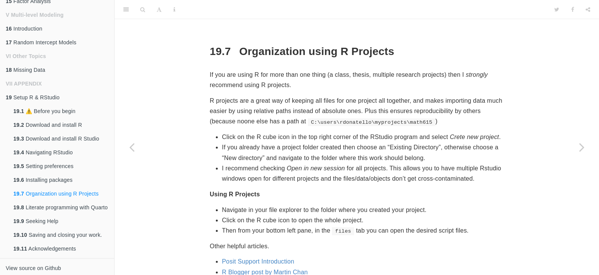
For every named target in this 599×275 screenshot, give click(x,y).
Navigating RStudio (43, 152)
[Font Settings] (159, 9)
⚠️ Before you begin (44, 111)
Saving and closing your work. (57, 235)
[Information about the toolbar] (174, 9)
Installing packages (43, 180)
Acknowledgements (44, 249)
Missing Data (25, 70)
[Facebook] (572, 9)
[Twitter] (557, 9)
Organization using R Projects (56, 194)
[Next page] (582, 147)
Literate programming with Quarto (60, 207)
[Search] (142, 9)
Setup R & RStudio (33, 97)
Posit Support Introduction (258, 261)
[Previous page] (132, 147)
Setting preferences (43, 166)
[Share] (588, 9)
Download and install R (47, 125)
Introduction (24, 29)
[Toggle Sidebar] (126, 9)
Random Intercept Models (41, 42)
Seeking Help (35, 221)
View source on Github (33, 268)
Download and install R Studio (56, 139)
